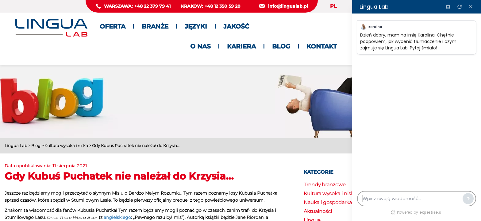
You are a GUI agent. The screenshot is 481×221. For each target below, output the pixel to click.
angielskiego (117, 217)
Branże (155, 26)
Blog (281, 46)
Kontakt (321, 46)
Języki (196, 26)
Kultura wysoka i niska (330, 193)
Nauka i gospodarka (328, 202)
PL (333, 6)
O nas (200, 46)
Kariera (241, 46)
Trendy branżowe (325, 185)
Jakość (236, 26)
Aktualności (318, 211)
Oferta (112, 26)
